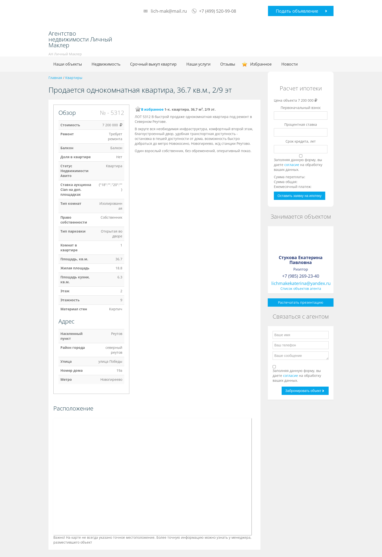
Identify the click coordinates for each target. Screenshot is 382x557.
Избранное (261, 64)
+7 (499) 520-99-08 (217, 11)
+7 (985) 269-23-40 (300, 276)
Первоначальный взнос (301, 107)
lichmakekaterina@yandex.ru (301, 283)
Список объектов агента (300, 288)
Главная (55, 77)
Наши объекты (67, 64)
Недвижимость (106, 64)
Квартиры (73, 77)
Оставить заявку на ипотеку (299, 196)
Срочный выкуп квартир (153, 64)
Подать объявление (297, 11)
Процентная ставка (300, 124)
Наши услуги (198, 64)
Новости (289, 64)
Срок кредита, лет (301, 141)
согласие (292, 164)
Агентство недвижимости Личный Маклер (80, 39)
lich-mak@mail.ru (169, 11)
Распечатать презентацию (300, 302)
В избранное (152, 109)
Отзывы (227, 64)
